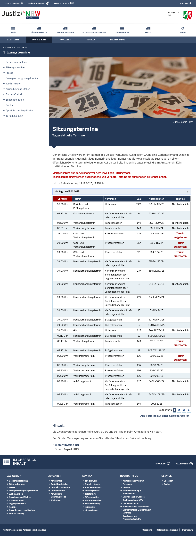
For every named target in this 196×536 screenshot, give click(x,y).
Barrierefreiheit (61, 3)
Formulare (127, 484)
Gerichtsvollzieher (59, 484)
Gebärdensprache (36, 3)
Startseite (13, 39)
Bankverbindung (92, 503)
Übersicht (168, 481)
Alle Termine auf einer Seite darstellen (164, 415)
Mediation (55, 500)
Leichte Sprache (12, 3)
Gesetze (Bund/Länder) (134, 497)
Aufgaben (65, 39)
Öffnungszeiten (39, 32)
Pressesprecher (92, 490)
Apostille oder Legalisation (20, 110)
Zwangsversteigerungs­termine (22, 78)
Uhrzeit (61, 198)
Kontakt (184, 3)
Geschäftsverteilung (60, 487)
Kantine (10, 105)
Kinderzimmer (91, 510)
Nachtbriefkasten (93, 500)
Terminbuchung (122, 32)
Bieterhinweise (64, 445)
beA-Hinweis (91, 481)
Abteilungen (56, 481)
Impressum (90, 507)
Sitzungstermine (15, 67)
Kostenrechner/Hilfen (133, 481)
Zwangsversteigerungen (94, 32)
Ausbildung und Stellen (18, 89)
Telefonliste (90, 494)
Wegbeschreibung (65, 32)
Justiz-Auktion (13, 83)
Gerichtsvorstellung (16, 62)
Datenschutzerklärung (167, 530)
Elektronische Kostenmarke (136, 506)
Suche (183, 32)
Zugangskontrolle (15, 99)
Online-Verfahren (131, 503)
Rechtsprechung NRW (133, 500)
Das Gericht (39, 39)
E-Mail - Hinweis (92, 484)
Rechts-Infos (117, 39)
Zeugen (126, 487)
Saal (139, 198)
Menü (13, 32)
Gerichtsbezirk (58, 490)
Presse (148, 32)
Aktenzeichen (156, 198)
